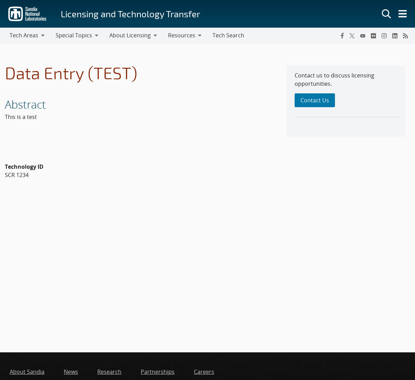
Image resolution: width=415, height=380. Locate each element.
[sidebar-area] (345, 101)
